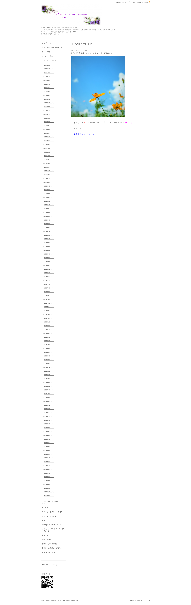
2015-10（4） (49, 375)
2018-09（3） (49, 242)
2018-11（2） (49, 235)
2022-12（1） (49, 140)
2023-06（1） (49, 129)
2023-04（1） (49, 133)
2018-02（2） (49, 269)
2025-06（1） (49, 84)
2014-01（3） (49, 454)
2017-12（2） (49, 276)
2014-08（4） (49, 427)
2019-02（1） (49, 224)
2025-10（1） (49, 76)
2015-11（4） (49, 371)
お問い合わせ (46, 539)
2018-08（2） (49, 246)
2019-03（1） (49, 220)
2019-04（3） (49, 216)
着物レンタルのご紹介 (50, 544)
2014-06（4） (49, 435)
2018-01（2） (49, 273)
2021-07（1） (49, 159)
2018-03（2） (49, 265)
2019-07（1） (49, 208)
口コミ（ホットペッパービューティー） (53, 502)
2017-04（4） (49, 307)
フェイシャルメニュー (50, 516)
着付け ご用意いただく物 (51, 548)
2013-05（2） (49, 480)
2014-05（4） (49, 439)
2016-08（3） (49, 337)
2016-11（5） (49, 326)
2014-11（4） (49, 416)
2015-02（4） (49, 405)
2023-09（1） (49, 122)
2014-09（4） (49, 424)
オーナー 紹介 (47, 56)
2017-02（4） (49, 314)
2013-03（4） (49, 488)
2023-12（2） (49, 110)
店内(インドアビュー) (49, 552)
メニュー (45, 508)
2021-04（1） (49, 167)
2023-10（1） (49, 118)
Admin (148, 600)
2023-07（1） (49, 125)
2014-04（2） (49, 443)
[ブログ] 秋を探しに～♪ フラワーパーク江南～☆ (92, 53)
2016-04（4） (49, 352)
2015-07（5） (49, 386)
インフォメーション (49, 60)
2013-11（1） (49, 461)
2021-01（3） (49, 174)
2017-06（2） (49, 299)
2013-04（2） (49, 484)
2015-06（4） (49, 390)
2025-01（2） (49, 95)
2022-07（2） (49, 144)
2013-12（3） (49, 458)
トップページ (46, 43)
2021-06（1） (49, 163)
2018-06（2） (49, 254)
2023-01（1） (49, 137)
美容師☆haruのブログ (83, 134)
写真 (43, 520)
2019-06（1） (49, 212)
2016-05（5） (49, 348)
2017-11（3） (49, 280)
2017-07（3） (49, 295)
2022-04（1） (49, 148)
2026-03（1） (49, 65)
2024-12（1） (49, 99)
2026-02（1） (49, 69)
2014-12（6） (49, 412)
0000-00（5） (49, 495)
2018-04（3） (49, 261)
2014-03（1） (49, 446)
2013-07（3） (49, 477)
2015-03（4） (49, 401)
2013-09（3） (49, 469)
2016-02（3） (49, 359)
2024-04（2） (49, 106)
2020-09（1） (49, 182)
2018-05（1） (49, 258)
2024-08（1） (49, 103)
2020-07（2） (49, 186)
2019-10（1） (49, 205)
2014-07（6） (49, 431)
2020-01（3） (49, 197)
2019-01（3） (49, 227)
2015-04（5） (49, 397)
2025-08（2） (49, 80)
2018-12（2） (49, 231)
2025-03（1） (49, 91)
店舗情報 (45, 535)
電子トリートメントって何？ (52, 512)
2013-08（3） (49, 473)
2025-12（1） (49, 72)
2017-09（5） (49, 288)
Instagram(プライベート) (51, 525)
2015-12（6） (49, 367)
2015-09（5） (49, 378)
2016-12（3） (49, 322)
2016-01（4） (49, 363)
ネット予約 (46, 52)
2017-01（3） (49, 318)
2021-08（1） (49, 156)
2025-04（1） (49, 88)
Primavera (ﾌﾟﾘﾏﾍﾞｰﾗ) (54, 600)
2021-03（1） (49, 171)
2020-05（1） (49, 190)
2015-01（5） (49, 409)
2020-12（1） (49, 178)
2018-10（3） (49, 239)
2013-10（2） (49, 465)
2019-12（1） (49, 201)
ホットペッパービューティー (52, 47)
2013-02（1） (49, 492)
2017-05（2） (49, 303)
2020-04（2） (49, 193)
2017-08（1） (49, 292)
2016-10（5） (49, 329)
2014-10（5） (49, 420)
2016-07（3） (49, 341)
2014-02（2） (49, 450)
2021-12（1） (49, 152)
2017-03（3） (49, 310)
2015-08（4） (49, 382)
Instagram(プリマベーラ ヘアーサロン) (53, 530)
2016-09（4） (49, 333)
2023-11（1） (49, 114)
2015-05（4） (49, 393)
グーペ (141, 600)
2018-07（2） (49, 250)
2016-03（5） (49, 356)
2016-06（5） (49, 344)
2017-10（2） (49, 284)
